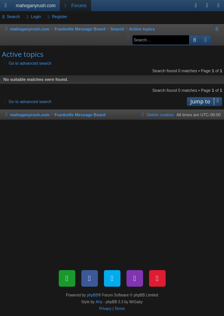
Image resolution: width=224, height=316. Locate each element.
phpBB (92, 295)
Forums (79, 5)
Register (59, 16)
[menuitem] (195, 5)
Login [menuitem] (209, 7)
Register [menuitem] (220, 7)
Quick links (7, 7)
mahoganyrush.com (35, 5)
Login (36, 16)
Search (13, 16)
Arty (99, 302)
